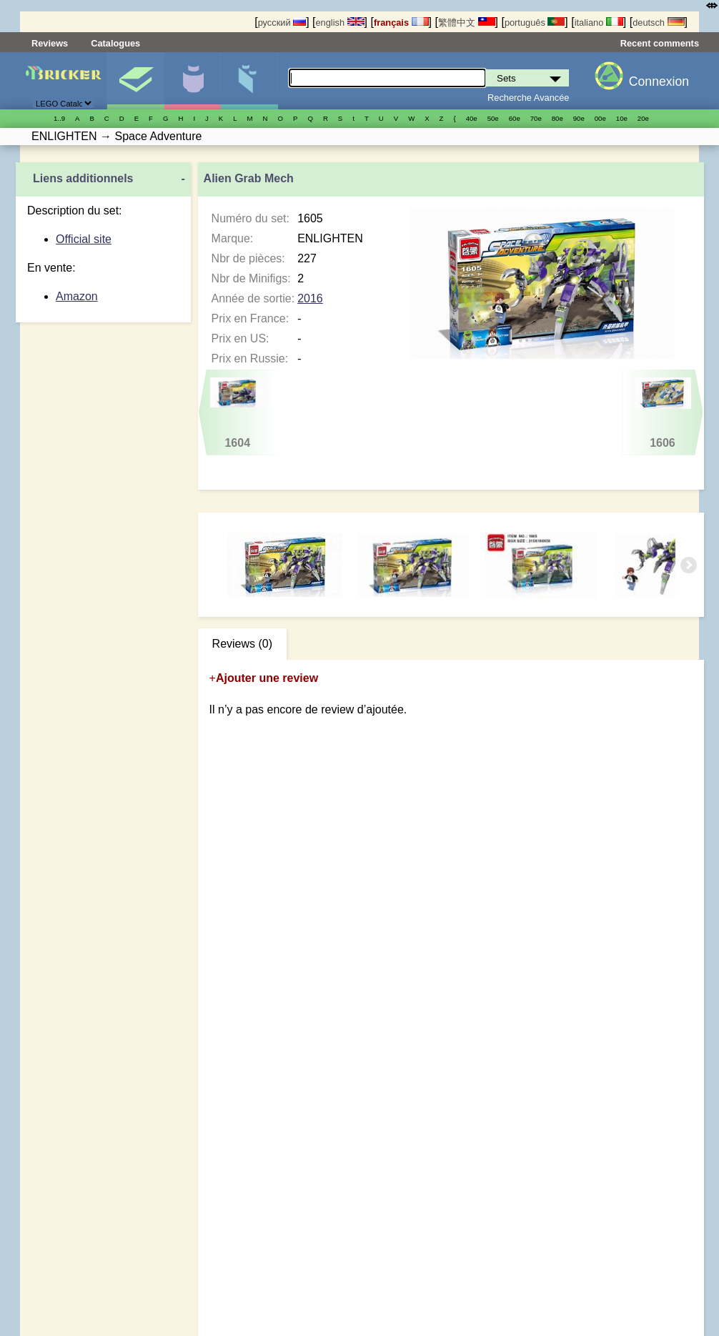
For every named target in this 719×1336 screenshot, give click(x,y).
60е (514, 118)
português (535, 22)
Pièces (249, 80)
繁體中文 (466, 22)
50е (493, 118)
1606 (662, 413)
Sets (135, 80)
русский (282, 22)
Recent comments (659, 43)
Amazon (77, 296)
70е (536, 118)
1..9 (59, 118)
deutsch (658, 22)
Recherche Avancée (528, 97)
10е (622, 118)
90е (579, 118)
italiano (599, 22)
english (339, 22)
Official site (83, 239)
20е (643, 118)
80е (557, 118)
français (401, 22)
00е (600, 118)
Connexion (659, 81)
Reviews (49, 43)
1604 (237, 413)
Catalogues (115, 43)
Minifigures (192, 80)
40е (471, 118)
